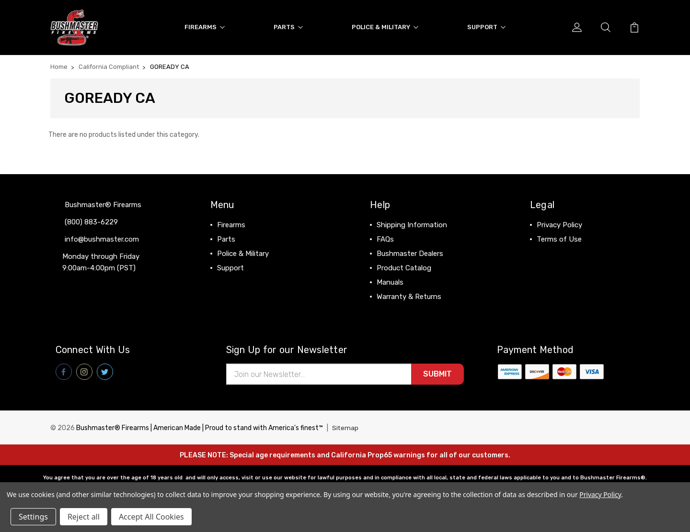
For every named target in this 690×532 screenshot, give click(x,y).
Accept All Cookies (151, 516)
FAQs (385, 238)
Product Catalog (404, 267)
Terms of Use (559, 238)
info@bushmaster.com (102, 238)
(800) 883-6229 (91, 221)
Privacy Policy (559, 224)
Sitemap (345, 427)
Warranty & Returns (409, 295)
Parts (288, 26)
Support (486, 26)
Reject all (84, 516)
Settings (33, 516)
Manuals (390, 281)
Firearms (204, 26)
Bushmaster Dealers (410, 252)
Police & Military (385, 26)
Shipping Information (412, 224)
